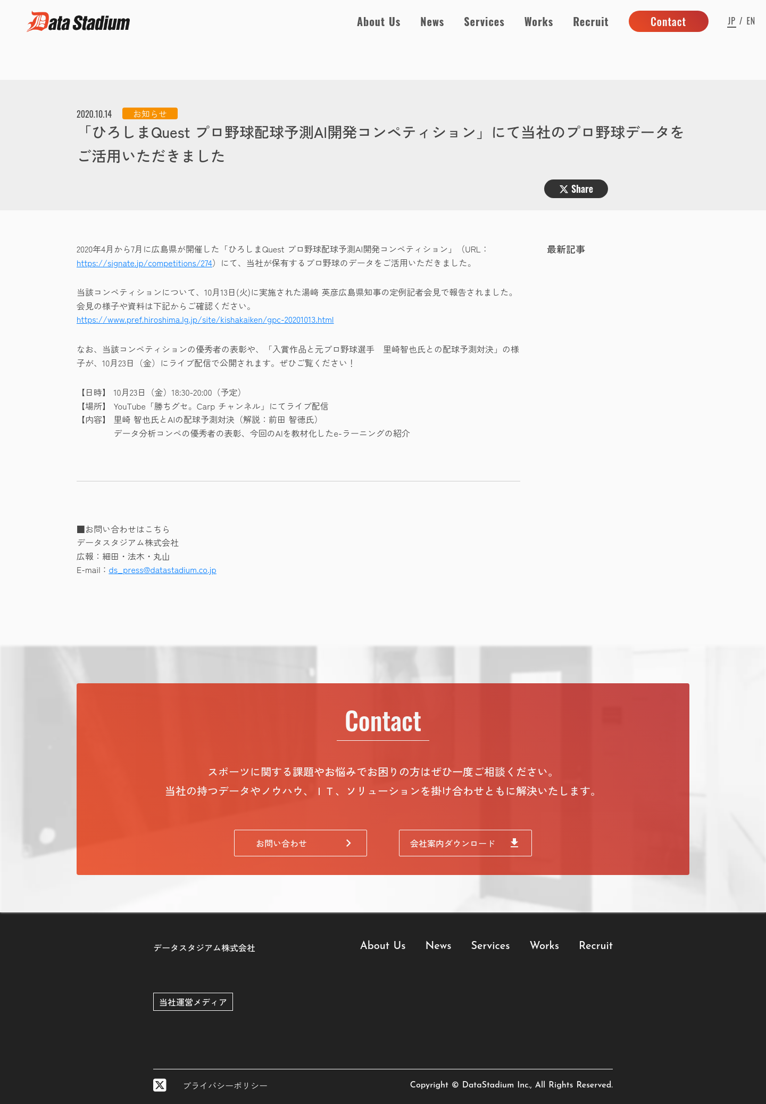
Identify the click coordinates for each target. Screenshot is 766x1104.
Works (538, 21)
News (432, 21)
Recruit (591, 21)
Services (484, 21)
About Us (379, 21)
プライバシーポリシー (225, 1085)
